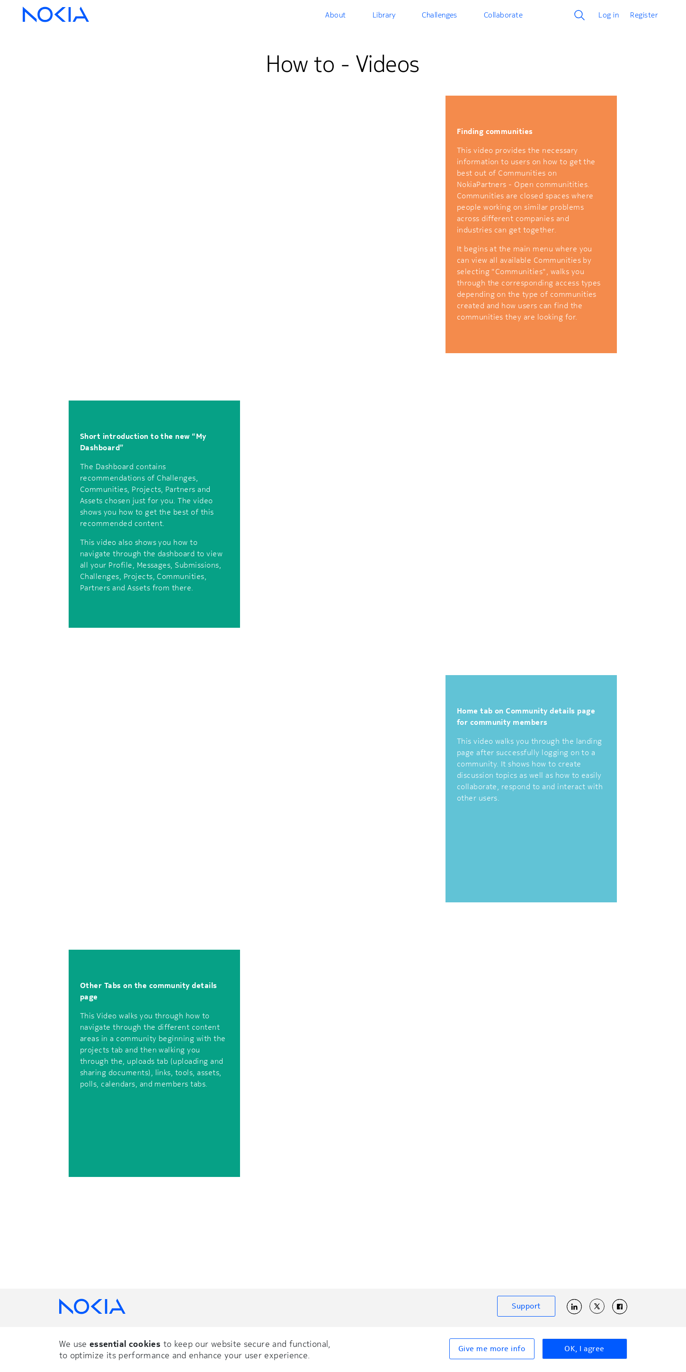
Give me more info (491, 1349)
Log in (608, 14)
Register (644, 14)
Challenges (439, 14)
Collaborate (503, 14)
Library (384, 14)
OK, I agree (584, 1349)
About (335, 14)
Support (526, 1306)
